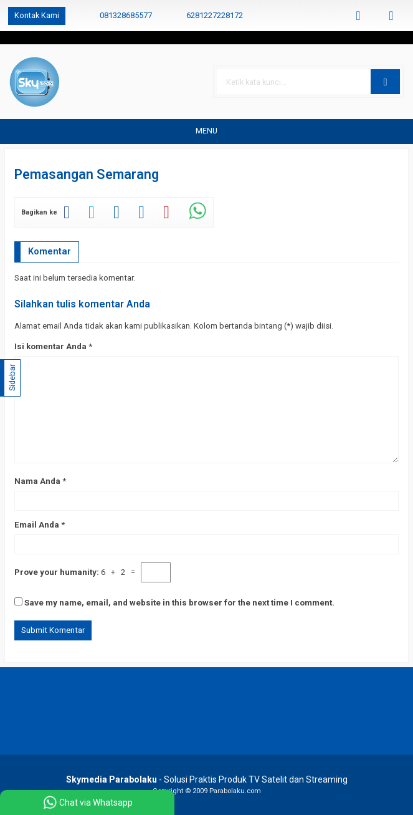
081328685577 (126, 15)
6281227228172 (214, 15)
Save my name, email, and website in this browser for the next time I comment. (179, 602)
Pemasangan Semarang (86, 174)
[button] (385, 81)
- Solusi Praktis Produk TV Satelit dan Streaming (207, 779)
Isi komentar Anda (50, 346)
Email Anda (36, 524)
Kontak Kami (36, 15)
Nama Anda (37, 481)
